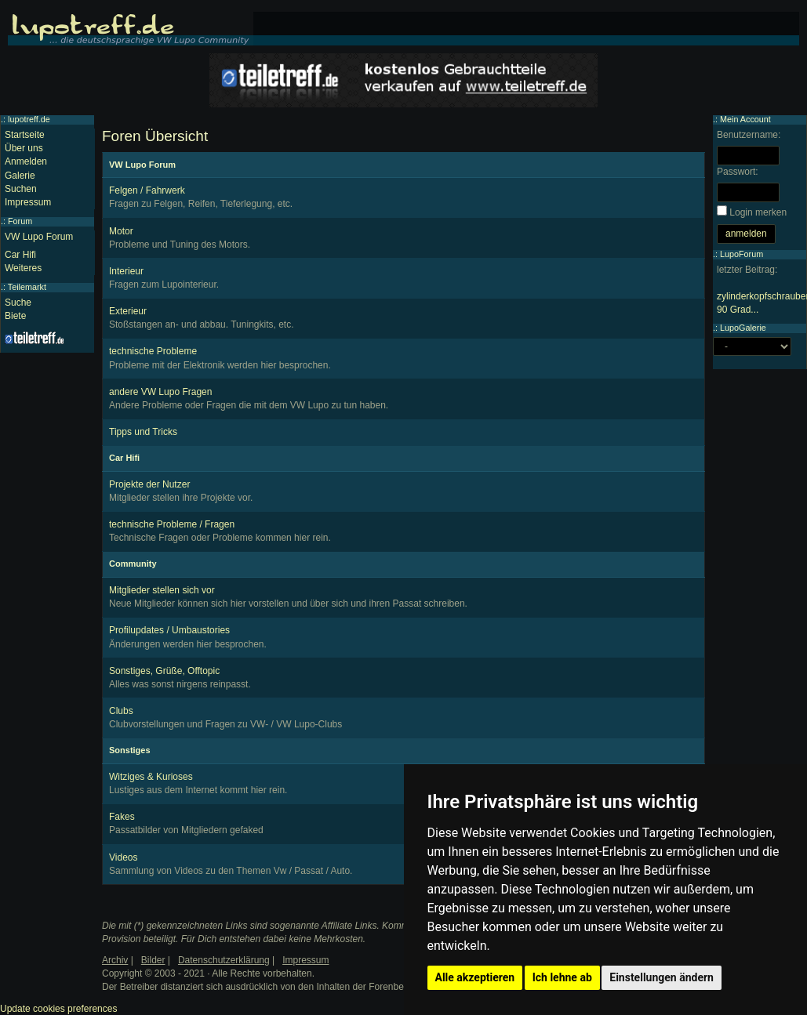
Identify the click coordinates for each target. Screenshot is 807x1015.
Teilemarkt (27, 287)
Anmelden (26, 161)
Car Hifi (20, 254)
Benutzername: (748, 134)
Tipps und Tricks (143, 431)
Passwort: (737, 171)
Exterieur (128, 311)
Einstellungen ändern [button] (661, 977)
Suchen (21, 188)
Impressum (28, 202)
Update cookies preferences (58, 1008)
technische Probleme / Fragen (171, 524)
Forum (20, 221)
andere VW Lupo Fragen (160, 391)
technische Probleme (153, 351)
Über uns (24, 148)
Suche (18, 302)
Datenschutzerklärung (224, 960)
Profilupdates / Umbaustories (169, 630)
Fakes (122, 816)
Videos (123, 857)
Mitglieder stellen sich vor (162, 590)
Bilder (153, 960)
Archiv (115, 960)
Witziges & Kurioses (151, 776)
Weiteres (23, 268)
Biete (15, 315)
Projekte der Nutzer (149, 484)
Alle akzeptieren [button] (475, 977)
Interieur (126, 271)
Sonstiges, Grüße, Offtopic (164, 670)
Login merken (758, 212)
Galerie (20, 175)
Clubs (121, 710)
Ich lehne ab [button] (562, 977)
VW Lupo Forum (39, 236)
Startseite (25, 134)
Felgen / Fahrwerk (147, 190)
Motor (121, 231)
